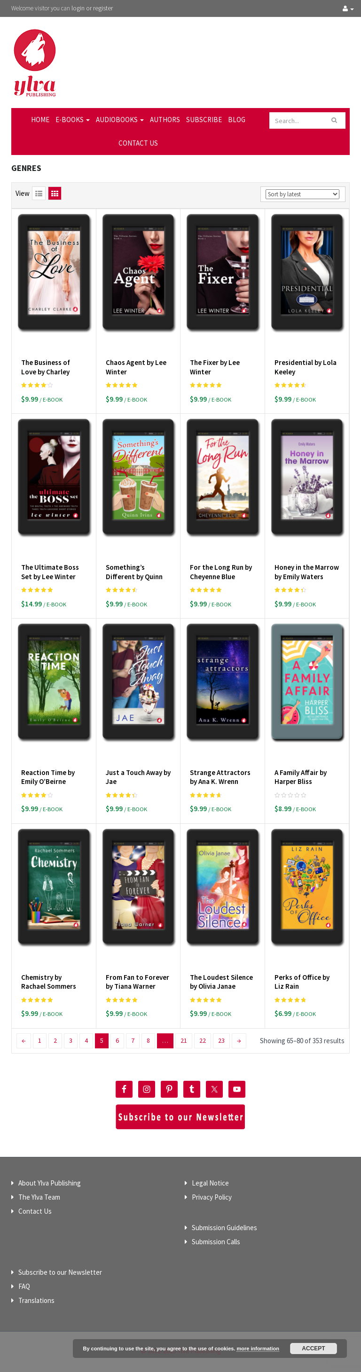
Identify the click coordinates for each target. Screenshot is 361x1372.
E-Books (72, 119)
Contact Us (138, 143)
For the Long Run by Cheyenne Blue (221, 572)
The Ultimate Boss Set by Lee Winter (50, 572)
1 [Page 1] (39, 1040)
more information (257, 1348)
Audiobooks (120, 119)
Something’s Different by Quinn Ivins (134, 576)
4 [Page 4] (86, 1040)
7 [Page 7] (132, 1040)
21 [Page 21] (183, 1040)
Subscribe (204, 119)
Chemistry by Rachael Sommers (48, 982)
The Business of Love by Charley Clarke (45, 371)
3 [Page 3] (70, 1040)
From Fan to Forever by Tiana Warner (137, 982)
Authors (165, 119)
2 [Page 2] (55, 1040)
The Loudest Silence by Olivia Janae (221, 982)
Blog (236, 119)
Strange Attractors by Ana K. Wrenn (220, 777)
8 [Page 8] (148, 1040)
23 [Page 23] (221, 1040)
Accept (313, 1348)
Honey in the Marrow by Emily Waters (307, 572)
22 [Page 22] (202, 1040)
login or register (92, 8)
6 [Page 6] (117, 1040)
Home (40, 119)
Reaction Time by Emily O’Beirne (48, 777)
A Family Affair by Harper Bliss (301, 777)
